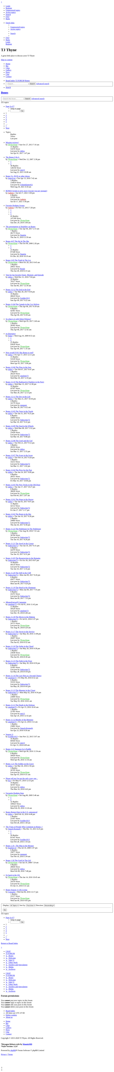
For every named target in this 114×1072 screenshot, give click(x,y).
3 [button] (6, 117)
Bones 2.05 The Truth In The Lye (18, 260)
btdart (10, 336)
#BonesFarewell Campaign (16, 602)
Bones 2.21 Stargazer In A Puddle (18, 749)
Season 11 (9, 734)
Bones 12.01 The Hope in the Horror (19, 499)
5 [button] (6, 122)
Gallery (8, 70)
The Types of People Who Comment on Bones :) (24, 827)
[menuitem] (8, 6)
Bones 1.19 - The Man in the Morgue (20, 846)
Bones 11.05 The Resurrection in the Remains (23, 558)
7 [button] (6, 126)
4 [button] (6, 120)
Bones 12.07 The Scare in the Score (19, 455)
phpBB (13, 1050)
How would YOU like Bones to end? (20, 353)
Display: (11, 905)
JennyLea (11, 178)
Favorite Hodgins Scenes (15, 206)
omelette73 (24, 376)
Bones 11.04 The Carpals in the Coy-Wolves (22, 304)
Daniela (23, 235)
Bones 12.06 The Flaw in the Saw (18, 367)
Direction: (45, 905)
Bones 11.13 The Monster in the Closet (20, 690)
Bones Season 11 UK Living (16, 890)
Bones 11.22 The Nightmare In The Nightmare (23, 529)
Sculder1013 (25, 298)
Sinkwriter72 (25, 420)
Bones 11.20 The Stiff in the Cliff (18, 573)
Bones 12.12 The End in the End (18, 290)
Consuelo (11, 892)
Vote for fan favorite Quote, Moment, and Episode (25, 275)
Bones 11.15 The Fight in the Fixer (19, 661)
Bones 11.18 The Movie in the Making (20, 617)
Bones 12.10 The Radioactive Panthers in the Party (25, 382)
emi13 (22, 170)
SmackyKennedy (26, 728)
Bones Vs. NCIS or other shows (18, 176)
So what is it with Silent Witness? (18, 319)
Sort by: (27, 905)
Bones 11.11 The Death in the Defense (20, 705)
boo (9, 781)
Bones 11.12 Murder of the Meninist (19, 720)
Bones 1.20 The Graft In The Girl (18, 860)
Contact (9, 77)
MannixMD (27, 1044)
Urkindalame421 (26, 185)
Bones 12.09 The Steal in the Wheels (20, 426)
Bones (4, 92)
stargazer (23, 405)
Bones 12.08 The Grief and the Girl (19, 441)
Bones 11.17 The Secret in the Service (20, 632)
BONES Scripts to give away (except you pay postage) (26, 191)
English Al (12, 848)
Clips (8, 68)
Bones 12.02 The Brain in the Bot (18, 514)
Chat (7, 74)
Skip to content (6, 60)
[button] (10, 106)
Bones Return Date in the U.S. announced (21, 812)
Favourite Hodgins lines (15, 793)
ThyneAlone (12, 145)
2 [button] (6, 115)
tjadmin (11, 193)
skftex (22, 151)
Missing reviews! (12, 143)
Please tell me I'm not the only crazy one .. (22, 778)
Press (8, 72)
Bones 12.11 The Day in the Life (18, 397)
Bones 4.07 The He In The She (17, 241)
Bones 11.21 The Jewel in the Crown (20, 544)
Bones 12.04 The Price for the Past (19, 470)
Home (8, 64)
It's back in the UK (13, 875)
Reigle (22, 269)
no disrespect (11, 334)
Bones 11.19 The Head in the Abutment (21, 588)
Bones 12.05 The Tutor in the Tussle (19, 411)
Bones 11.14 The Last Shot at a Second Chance (23, 676)
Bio (7, 66)
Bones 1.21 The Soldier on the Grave (20, 764)
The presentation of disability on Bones (20, 227)
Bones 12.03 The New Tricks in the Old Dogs (23, 485)
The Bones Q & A (12, 157)
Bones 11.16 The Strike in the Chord (19, 646)
